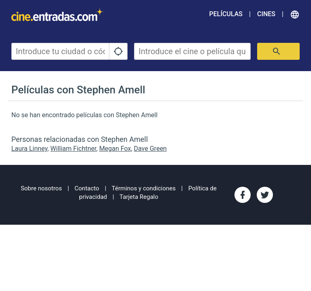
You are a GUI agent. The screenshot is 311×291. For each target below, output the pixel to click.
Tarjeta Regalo (138, 196)
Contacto (87, 188)
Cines (266, 14)
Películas (226, 14)
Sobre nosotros (41, 188)
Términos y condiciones (144, 188)
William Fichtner (73, 148)
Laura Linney (29, 148)
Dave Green (150, 148)
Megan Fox (115, 148)
